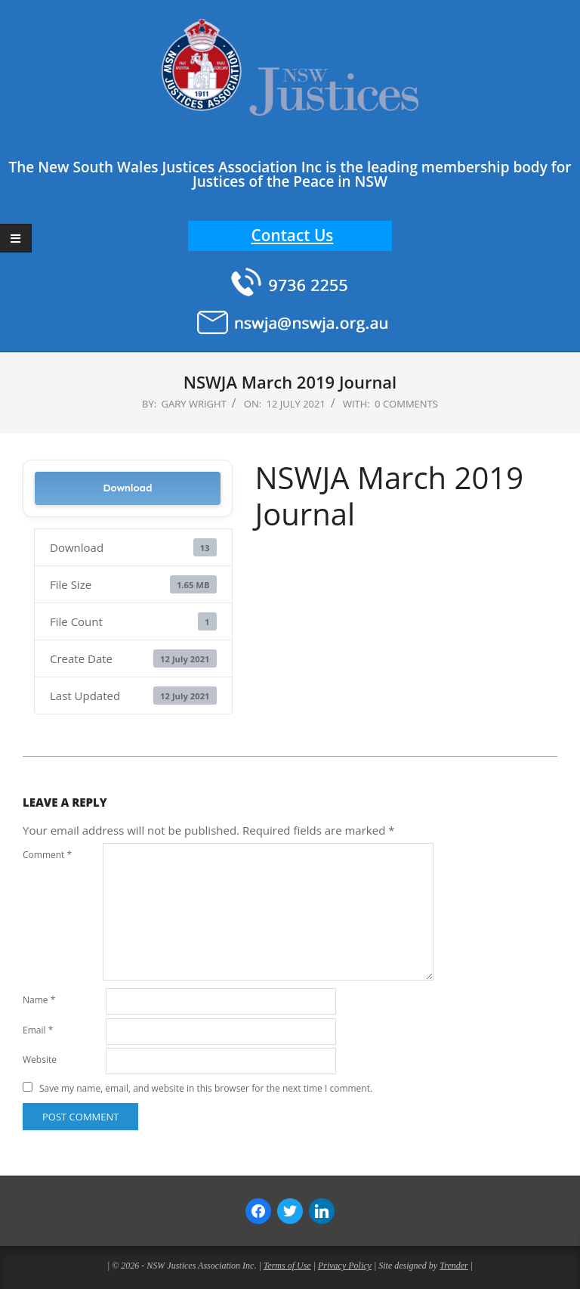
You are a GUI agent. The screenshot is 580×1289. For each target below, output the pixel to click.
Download (127, 488)
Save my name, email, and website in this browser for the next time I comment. (205, 1088)
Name (39, 999)
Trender (454, 1265)
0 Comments (406, 404)
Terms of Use (287, 1265)
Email (38, 1030)
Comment (47, 854)
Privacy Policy (345, 1265)
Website (40, 1059)
